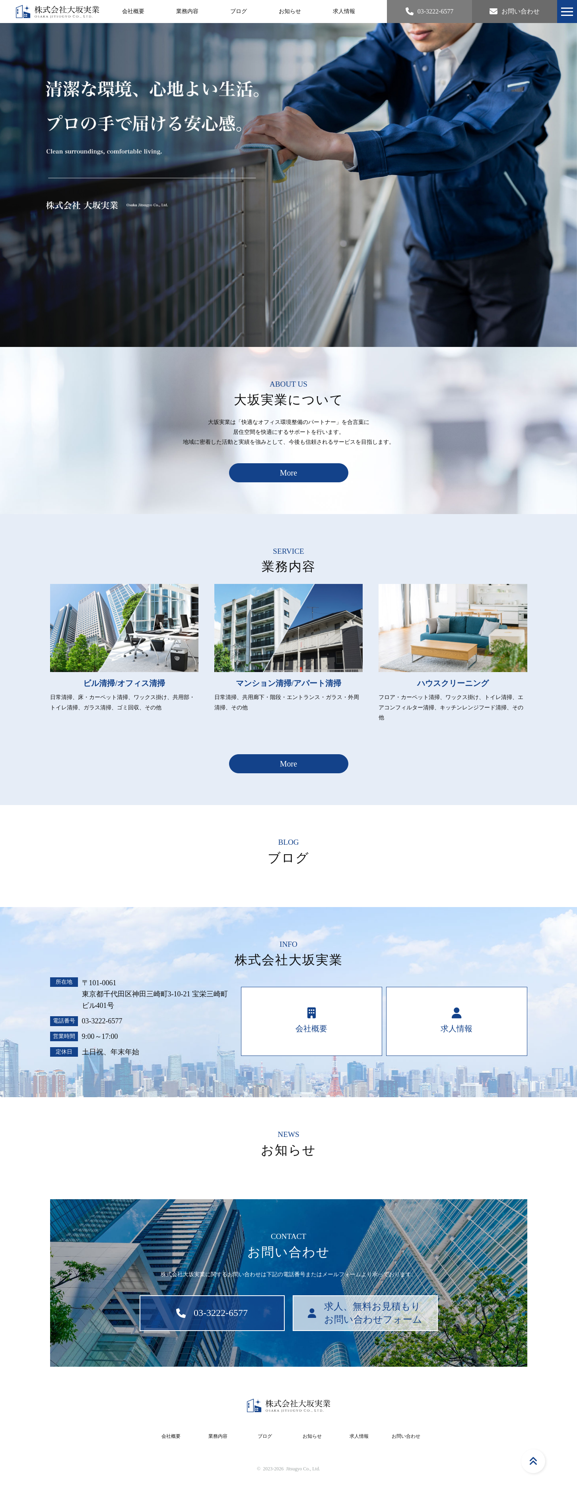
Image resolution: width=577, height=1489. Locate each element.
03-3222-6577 (102, 1021)
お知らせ (290, 11)
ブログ (238, 11)
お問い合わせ (406, 1436)
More (288, 472)
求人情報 (344, 11)
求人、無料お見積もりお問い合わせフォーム (365, 1313)
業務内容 (187, 11)
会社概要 (133, 11)
